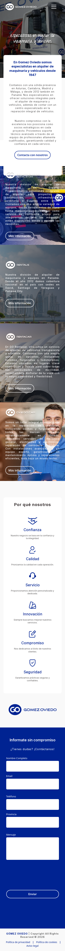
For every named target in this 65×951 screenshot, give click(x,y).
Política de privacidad (18, 942)
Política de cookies (46, 942)
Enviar (32, 894)
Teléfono (11, 796)
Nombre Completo (16, 758)
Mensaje (11, 834)
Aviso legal (32, 945)
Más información (19, 236)
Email (9, 776)
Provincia (11, 814)
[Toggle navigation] (53, 7)
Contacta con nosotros (32, 155)
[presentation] (32, 873)
